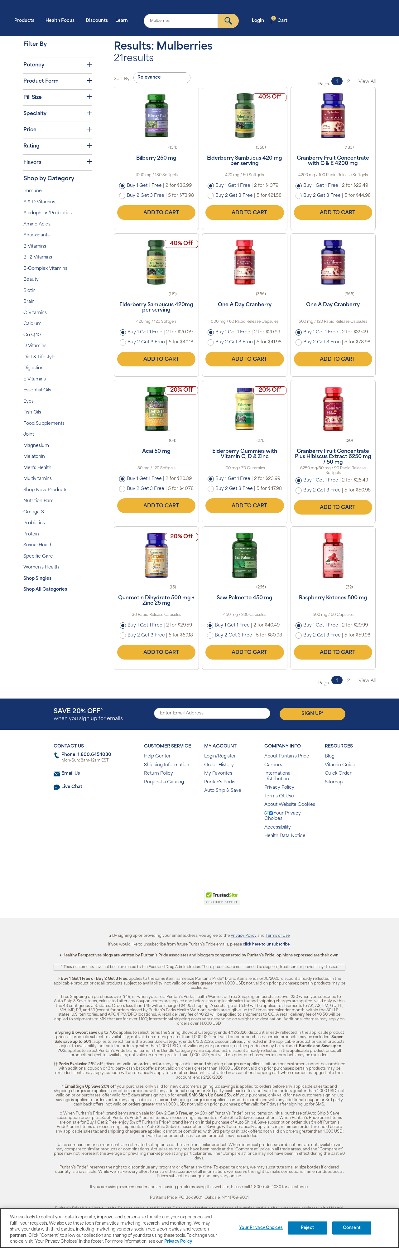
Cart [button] (279, 20)
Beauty (31, 279)
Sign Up (312, 713)
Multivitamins (37, 478)
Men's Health (37, 468)
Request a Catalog (164, 782)
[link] (174, 901)
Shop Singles (37, 578)
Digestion (33, 368)
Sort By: (122, 79)
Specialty (57, 113)
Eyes (28, 401)
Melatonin (34, 456)
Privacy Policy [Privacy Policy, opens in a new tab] (178, 1242)
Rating (57, 146)
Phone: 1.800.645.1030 (86, 754)
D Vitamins (34, 346)
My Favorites (218, 773)
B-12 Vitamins (37, 257)
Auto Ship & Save (222, 790)
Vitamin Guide (340, 765)
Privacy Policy (279, 787)
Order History (219, 765)
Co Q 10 (32, 335)
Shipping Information (166, 765)
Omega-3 (33, 512)
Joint (28, 434)
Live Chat (71, 787)
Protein (31, 534)
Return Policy (158, 773)
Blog (329, 756)
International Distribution (277, 776)
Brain (29, 301)
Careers (273, 765)
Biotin (29, 290)
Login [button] (260, 20)
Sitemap (334, 782)
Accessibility (277, 827)
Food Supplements (44, 423)
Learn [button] (123, 20)
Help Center (157, 756)
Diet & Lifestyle (39, 357)
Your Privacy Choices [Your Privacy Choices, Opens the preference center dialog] (261, 1228)
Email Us (70, 773)
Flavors (57, 162)
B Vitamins (34, 246)
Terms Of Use (279, 796)
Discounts (97, 20)
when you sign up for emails (88, 715)
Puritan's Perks (219, 782)
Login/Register (220, 756)
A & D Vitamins (39, 202)
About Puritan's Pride (286, 756)
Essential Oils (37, 390)
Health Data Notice (284, 836)
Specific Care (38, 556)
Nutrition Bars (38, 501)
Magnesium (36, 445)
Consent (352, 1228)
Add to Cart (156, 213)
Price (57, 130)
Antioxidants (36, 235)
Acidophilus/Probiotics (47, 213)
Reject (307, 1228)
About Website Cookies (289, 804)
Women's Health (41, 567)
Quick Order (338, 773)
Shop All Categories (45, 589)
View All (367, 82)
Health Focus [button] (62, 20)
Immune (32, 191)
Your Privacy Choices (282, 816)
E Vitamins (34, 379)
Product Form (57, 81)
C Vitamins (35, 313)
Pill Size (57, 97)
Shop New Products (45, 490)
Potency (57, 65)
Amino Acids (36, 224)
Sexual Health (38, 545)
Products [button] (26, 20)
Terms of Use (278, 936)
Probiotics (34, 523)
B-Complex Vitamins (45, 268)
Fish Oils (32, 412)
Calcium (32, 324)
